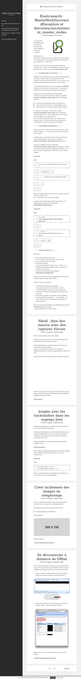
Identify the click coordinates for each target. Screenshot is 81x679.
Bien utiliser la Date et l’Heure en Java (11, 24)
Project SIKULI (38, 398)
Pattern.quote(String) (39, 446)
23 (54, 667)
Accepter (53, 677)
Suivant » (66, 667)
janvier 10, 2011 (58, 422)
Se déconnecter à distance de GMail (52, 556)
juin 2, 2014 (58, 35)
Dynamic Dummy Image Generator (44, 542)
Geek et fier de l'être (11, 13)
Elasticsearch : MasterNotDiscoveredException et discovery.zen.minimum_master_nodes (52, 24)
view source (37, 156)
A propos (4, 20)
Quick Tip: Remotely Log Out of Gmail (44, 657)
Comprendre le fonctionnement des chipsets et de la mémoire (10, 29)
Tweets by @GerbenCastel (9, 39)
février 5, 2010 (58, 497)
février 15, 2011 (58, 331)
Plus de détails (60, 677)
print (35, 160)
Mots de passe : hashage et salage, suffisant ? (11, 34)
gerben (51, 35)
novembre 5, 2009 (58, 561)
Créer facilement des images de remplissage (51, 490)
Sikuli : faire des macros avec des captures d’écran (52, 324)
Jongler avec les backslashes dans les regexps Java (51, 415)
